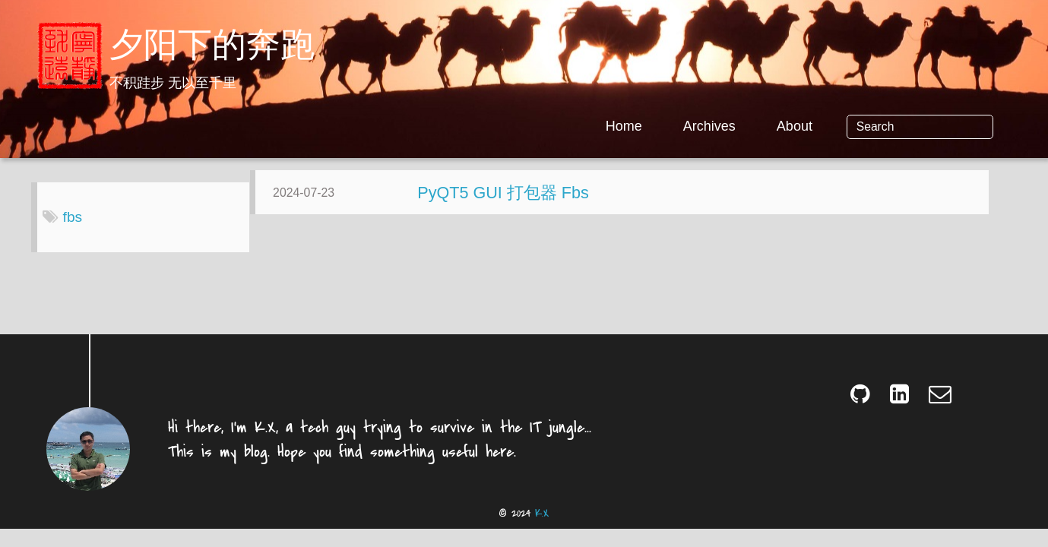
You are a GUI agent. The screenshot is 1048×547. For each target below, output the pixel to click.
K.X (542, 525)
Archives (763, 126)
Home (678, 126)
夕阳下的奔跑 (212, 47)
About (848, 126)
